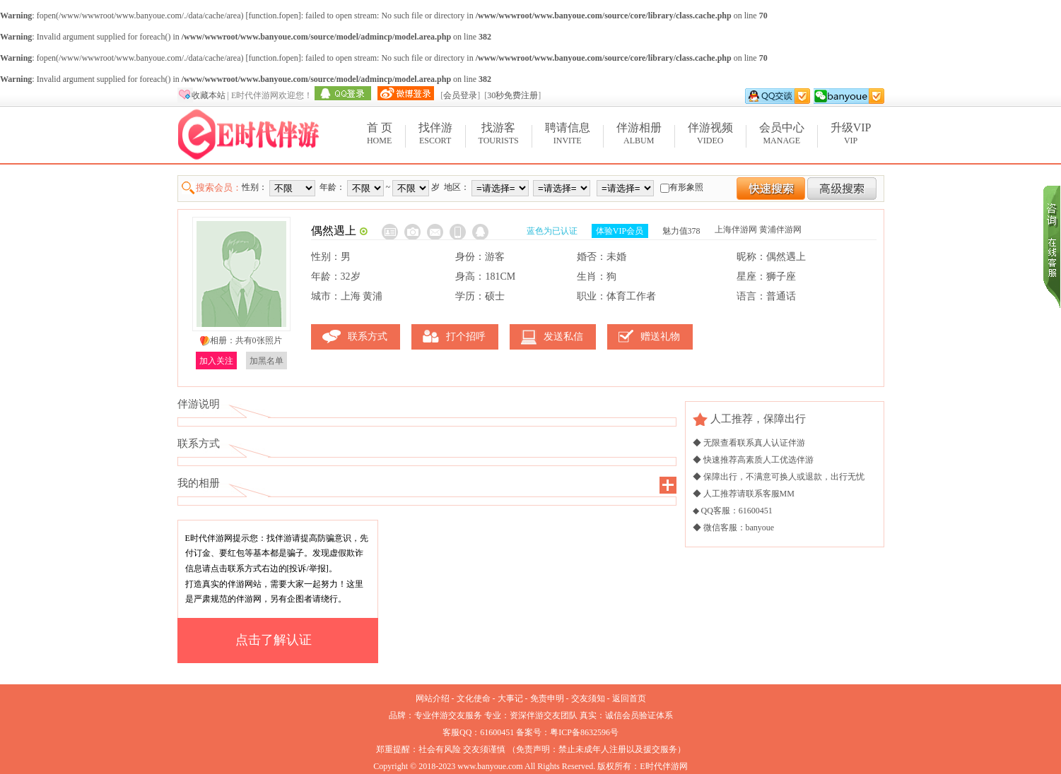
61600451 (497, 732)
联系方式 (367, 336)
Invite (567, 133)
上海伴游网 (736, 229)
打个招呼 (466, 336)
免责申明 (547, 698)
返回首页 (629, 698)
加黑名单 (266, 361)
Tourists (499, 133)
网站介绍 (433, 698)
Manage (781, 133)
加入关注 (216, 361)
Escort (435, 133)
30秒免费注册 (512, 95)
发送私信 (563, 336)
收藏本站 (208, 95)
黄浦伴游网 (780, 229)
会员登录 (460, 95)
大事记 (510, 698)
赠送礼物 (660, 336)
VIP (851, 133)
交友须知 (588, 698)
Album (639, 133)
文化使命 (474, 698)
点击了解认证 (273, 640)
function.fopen (273, 15)
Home (379, 133)
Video (710, 133)
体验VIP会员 (619, 231)
